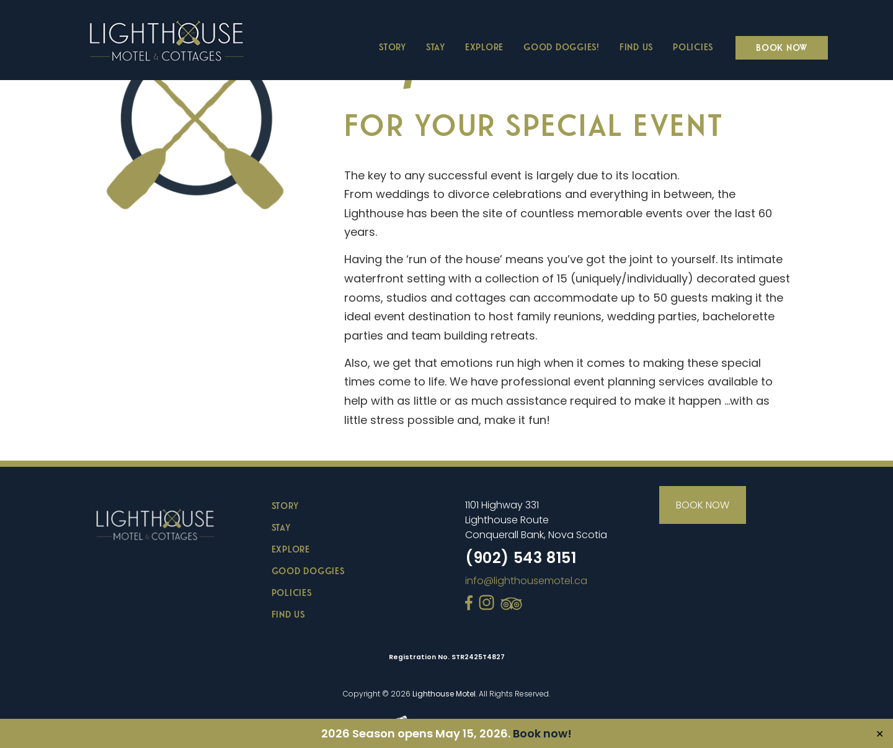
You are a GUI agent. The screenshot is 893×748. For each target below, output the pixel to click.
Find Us (636, 46)
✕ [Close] (880, 733)
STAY (281, 527)
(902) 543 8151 (520, 557)
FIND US (288, 614)
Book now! (542, 733)
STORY (285, 505)
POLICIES (292, 592)
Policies (693, 46)
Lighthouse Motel (444, 693)
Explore (484, 46)
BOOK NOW (702, 505)
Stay (435, 46)
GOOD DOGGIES (308, 570)
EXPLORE (291, 548)
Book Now (781, 47)
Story (392, 46)
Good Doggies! (561, 46)
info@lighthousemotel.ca (526, 581)
